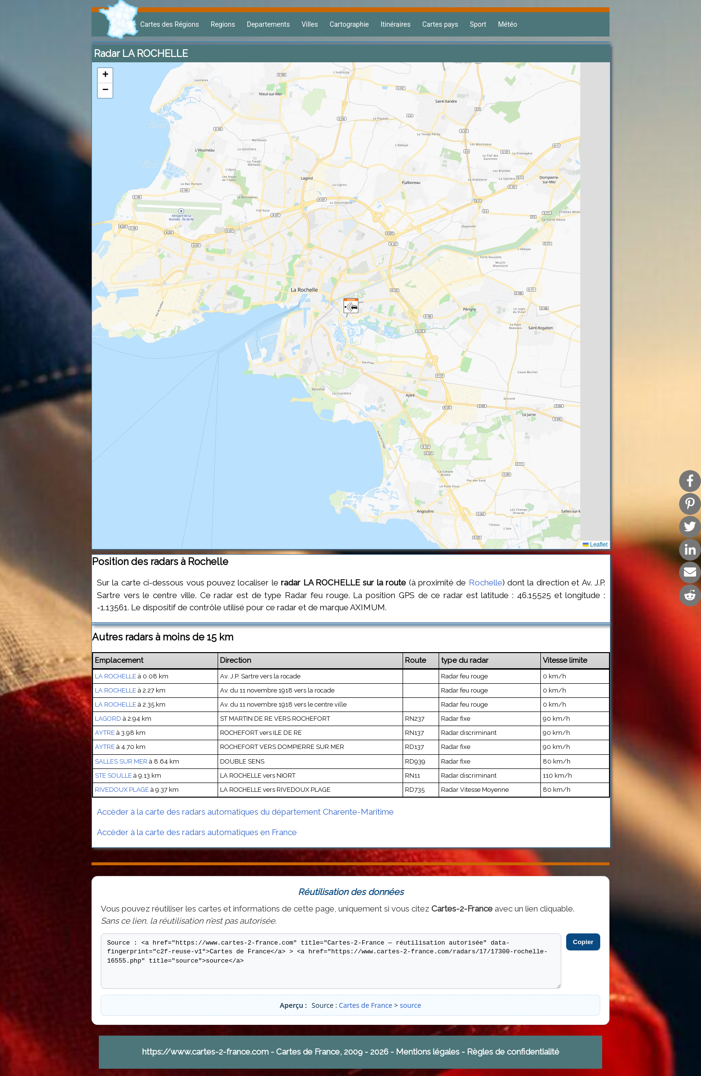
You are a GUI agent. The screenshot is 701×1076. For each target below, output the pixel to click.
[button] (351, 305)
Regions (223, 24)
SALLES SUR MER (121, 761)
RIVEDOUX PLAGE (122, 789)
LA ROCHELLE (115, 676)
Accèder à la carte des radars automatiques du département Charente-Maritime (245, 812)
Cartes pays (440, 24)
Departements (268, 24)
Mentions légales (428, 1052)
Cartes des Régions (169, 24)
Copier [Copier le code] (583, 942)
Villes (309, 24)
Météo (507, 24)
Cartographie (349, 24)
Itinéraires (396, 24)
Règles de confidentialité (513, 1052)
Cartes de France (365, 1005)
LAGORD (108, 718)
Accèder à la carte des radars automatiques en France (197, 832)
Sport (478, 24)
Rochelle (485, 582)
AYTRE (105, 732)
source (410, 1005)
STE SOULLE (113, 775)
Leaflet (595, 544)
